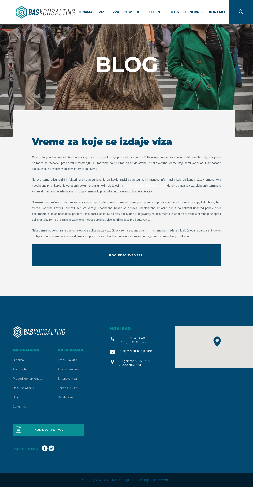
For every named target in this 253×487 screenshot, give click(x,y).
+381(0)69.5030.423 (132, 342)
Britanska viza (67, 378)
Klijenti (155, 12)
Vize (102, 12)
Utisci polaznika (23, 388)
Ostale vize (65, 397)
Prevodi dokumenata (27, 378)
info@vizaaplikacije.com (135, 351)
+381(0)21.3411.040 (132, 338)
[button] (217, 341)
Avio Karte (20, 369)
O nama (86, 12)
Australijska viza (68, 369)
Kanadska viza (67, 388)
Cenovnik (194, 12)
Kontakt (217, 12)
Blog (174, 12)
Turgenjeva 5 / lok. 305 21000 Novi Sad (134, 363)
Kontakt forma (39, 429)
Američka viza (67, 360)
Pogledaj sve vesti (126, 255)
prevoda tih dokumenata (145, 185)
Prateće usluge (127, 12)
